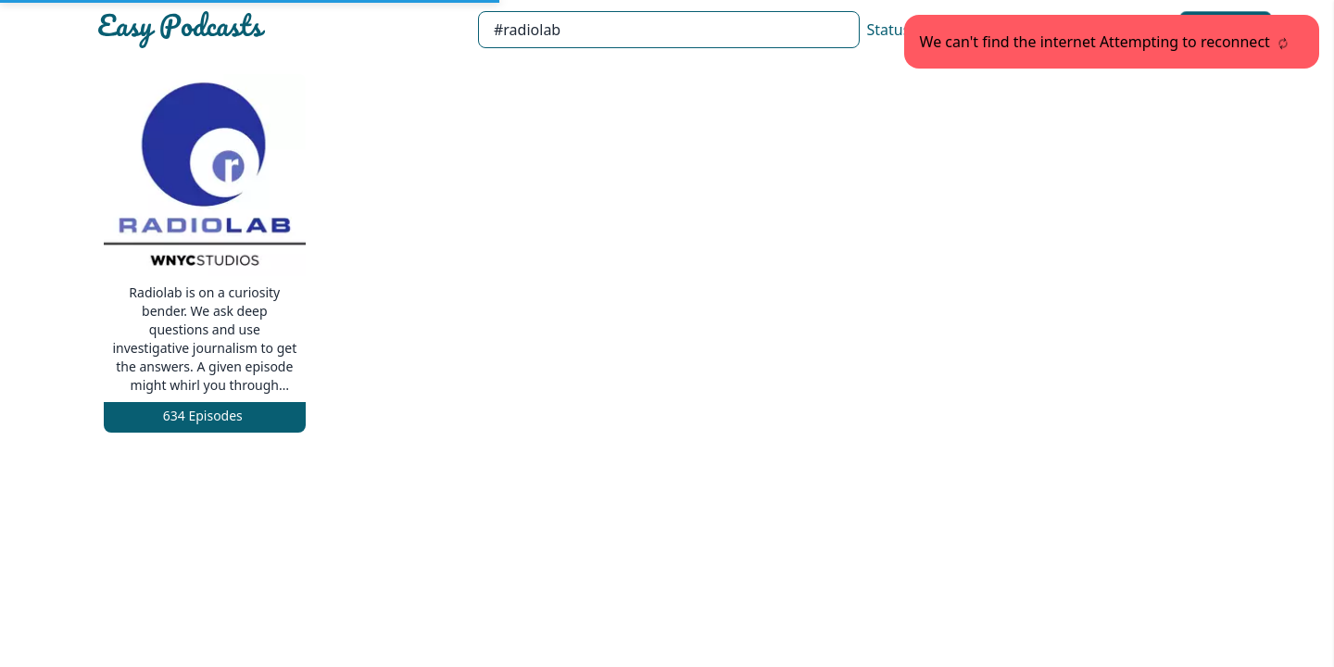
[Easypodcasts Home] (280, 29)
